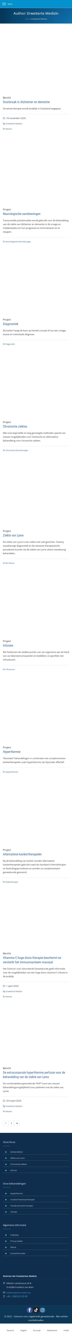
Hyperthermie (11, 752)
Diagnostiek (10, 324)
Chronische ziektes (15, 426)
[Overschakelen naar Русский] (35, 1330)
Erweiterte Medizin (14, 123)
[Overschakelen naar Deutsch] (8, 1330)
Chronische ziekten (18, 1164)
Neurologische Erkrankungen (18, 241)
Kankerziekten (16, 1152)
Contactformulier (17, 1253)
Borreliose (9, 563)
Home (27, 19)
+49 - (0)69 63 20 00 (16, 1296)
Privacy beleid (16, 1241)
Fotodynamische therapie (21, 1205)
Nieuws (8, 128)
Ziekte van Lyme (13, 535)
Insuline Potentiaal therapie (22, 1199)
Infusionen (10, 669)
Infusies (8, 645)
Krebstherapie (11, 882)
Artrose (13, 1170)
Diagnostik (10, 344)
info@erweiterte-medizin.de (18, 1292)
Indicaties (14, 1235)
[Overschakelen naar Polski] (64, 1330)
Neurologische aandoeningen (21, 214)
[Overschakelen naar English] (21, 1330)
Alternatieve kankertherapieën (22, 854)
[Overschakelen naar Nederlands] (50, 1330)
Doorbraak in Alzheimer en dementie (26, 102)
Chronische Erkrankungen (16, 450)
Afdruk (13, 1247)
